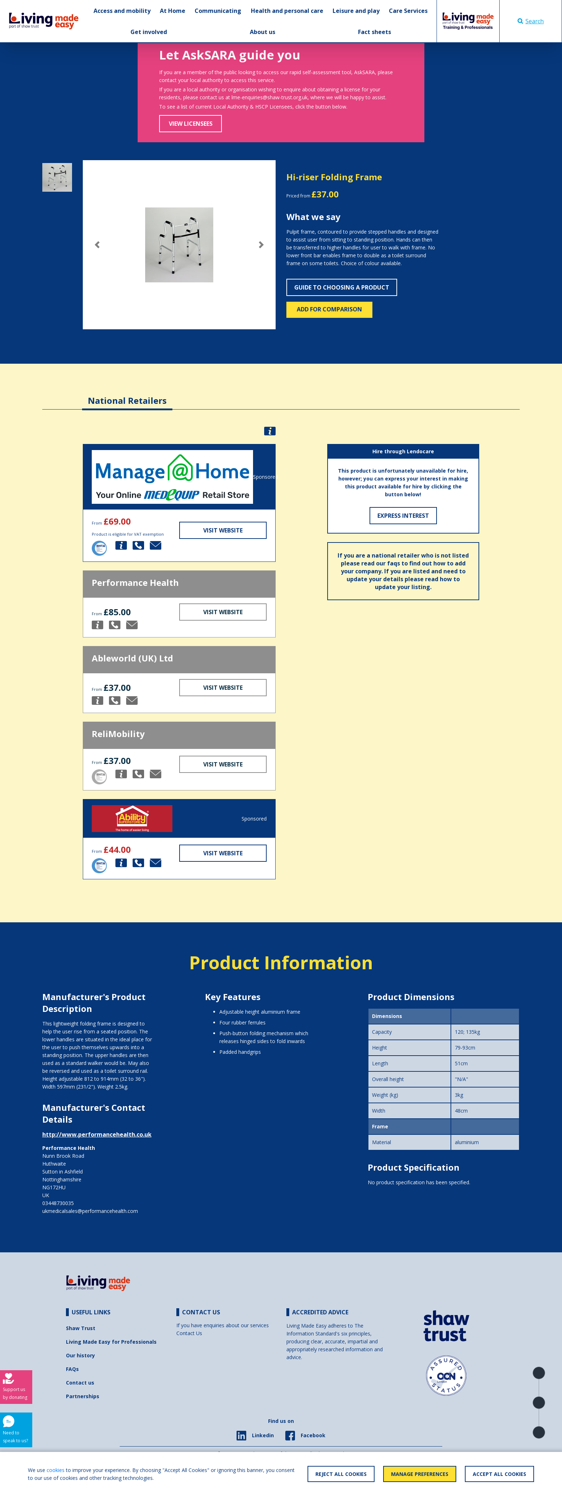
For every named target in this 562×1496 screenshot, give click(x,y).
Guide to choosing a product (341, 287)
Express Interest (403, 516)
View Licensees (191, 124)
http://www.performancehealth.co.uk (97, 1134)
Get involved (148, 32)
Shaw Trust (80, 1328)
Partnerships (82, 1396)
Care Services (408, 11)
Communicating (218, 11)
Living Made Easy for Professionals (111, 1341)
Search (531, 21)
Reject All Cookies (341, 1474)
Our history (80, 1355)
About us (262, 32)
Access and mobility (122, 11)
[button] (97, 244)
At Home (172, 11)
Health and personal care (287, 11)
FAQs (72, 1369)
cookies (56, 1470)
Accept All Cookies (499, 1474)
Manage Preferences (419, 1474)
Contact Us (189, 1333)
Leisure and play (356, 11)
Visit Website (223, 530)
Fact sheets (374, 32)
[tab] (127, 395)
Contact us (80, 1382)
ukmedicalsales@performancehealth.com (90, 1211)
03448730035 (58, 1203)
